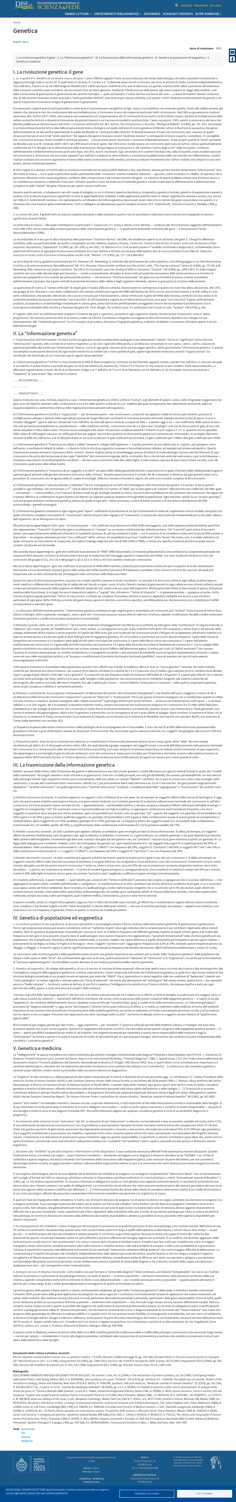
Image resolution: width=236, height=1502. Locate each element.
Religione (27, 1441)
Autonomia (27, 1429)
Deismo (25, 1437)
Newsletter (201, 6)
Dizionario (152, 14)
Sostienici (186, 6)
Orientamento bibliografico (116, 14)
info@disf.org (85, 1478)
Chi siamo (216, 6)
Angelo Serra (20, 42)
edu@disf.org (98, 1478)
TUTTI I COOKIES (205, 1493)
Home (17, 22)
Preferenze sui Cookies (147, 1493)
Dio (23, 1433)
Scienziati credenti (178, 14)
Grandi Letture (77, 14)
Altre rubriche (207, 14)
